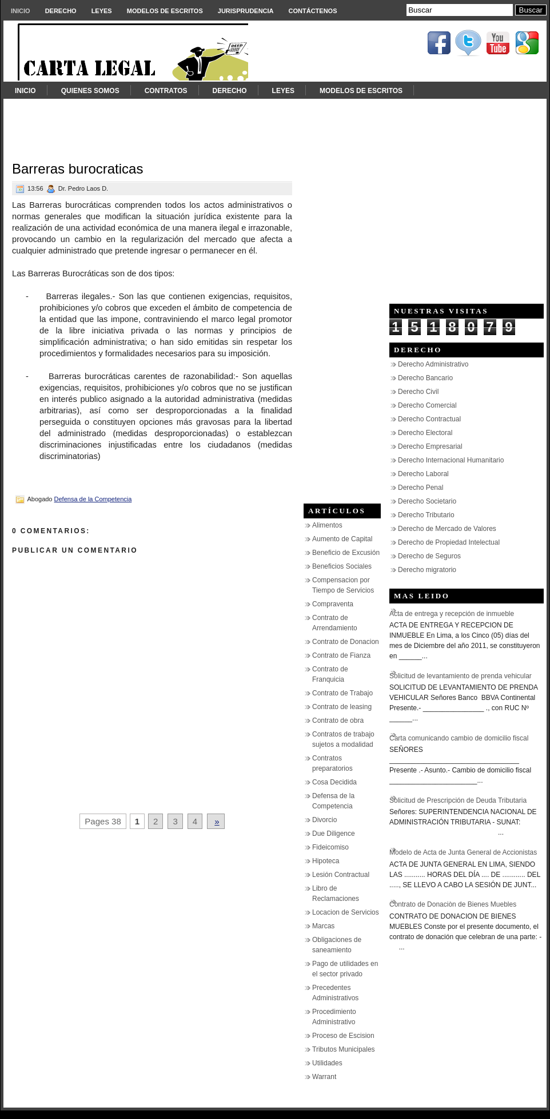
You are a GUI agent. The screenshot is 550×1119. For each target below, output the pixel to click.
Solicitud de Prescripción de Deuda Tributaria (458, 800)
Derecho (61, 10)
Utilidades (327, 1063)
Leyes (101, 10)
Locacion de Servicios (345, 912)
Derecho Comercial (427, 405)
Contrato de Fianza (341, 655)
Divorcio (324, 820)
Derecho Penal (420, 488)
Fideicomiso (330, 847)
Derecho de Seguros (429, 556)
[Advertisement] (275, 124)
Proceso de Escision (343, 1036)
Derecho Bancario (425, 378)
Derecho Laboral (423, 474)
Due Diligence (333, 834)
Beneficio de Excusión (346, 553)
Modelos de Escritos (165, 10)
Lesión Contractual (340, 875)
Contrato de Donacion (345, 642)
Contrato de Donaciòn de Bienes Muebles (452, 904)
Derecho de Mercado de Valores (447, 529)
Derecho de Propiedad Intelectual (449, 542)
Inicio (20, 10)
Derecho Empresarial (430, 446)
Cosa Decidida (334, 782)
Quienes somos (90, 91)
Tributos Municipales (343, 1049)
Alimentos (327, 525)
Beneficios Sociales (342, 566)
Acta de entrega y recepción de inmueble (451, 614)
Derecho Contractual (429, 419)
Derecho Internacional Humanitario (451, 460)
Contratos (166, 91)
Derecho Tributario (426, 515)
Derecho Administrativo (433, 364)
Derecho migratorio (427, 570)
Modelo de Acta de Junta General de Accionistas (463, 852)
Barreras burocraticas (77, 168)
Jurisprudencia (246, 10)
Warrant (324, 1077)
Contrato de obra (338, 720)
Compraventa (332, 604)
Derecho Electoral (425, 433)
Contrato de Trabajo (342, 693)
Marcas (323, 926)
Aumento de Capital (342, 539)
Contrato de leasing (342, 707)
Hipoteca (325, 861)
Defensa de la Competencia (93, 499)
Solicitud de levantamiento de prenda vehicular (460, 676)
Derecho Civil (418, 392)
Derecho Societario (427, 501)
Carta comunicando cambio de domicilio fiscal (458, 738)
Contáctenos (313, 10)
